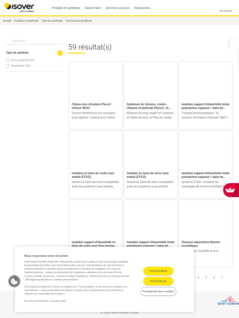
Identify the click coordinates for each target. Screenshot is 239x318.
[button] (234, 43)
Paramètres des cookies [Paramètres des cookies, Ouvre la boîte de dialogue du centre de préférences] (158, 291)
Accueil (7, 20)
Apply (8, 41)
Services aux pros (118, 8)
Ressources (142, 8)
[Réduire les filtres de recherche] (60, 53)
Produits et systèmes (66, 8)
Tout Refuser (158, 281)
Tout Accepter (158, 271)
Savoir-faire (93, 8)
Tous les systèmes (52, 20)
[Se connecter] (226, 7)
